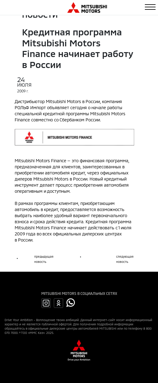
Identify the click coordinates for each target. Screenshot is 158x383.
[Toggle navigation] (150, 7)
